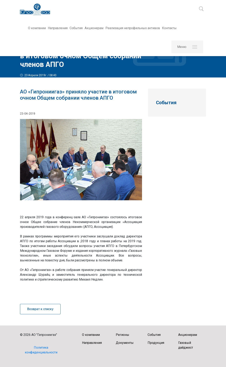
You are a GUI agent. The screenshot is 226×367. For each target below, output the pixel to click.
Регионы (122, 335)
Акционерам (94, 28)
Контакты (169, 28)
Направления (58, 28)
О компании (37, 28)
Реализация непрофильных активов (132, 28)
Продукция (156, 343)
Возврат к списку (40, 309)
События (76, 28)
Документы (125, 343)
